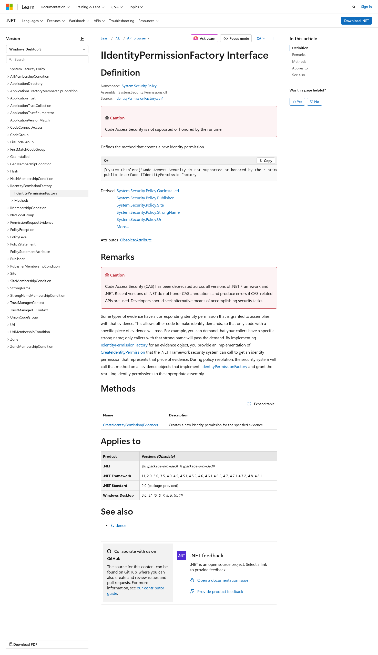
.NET (118, 38)
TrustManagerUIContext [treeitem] (29, 310)
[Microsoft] (9, 7)
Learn (105, 38)
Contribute (91, 639)
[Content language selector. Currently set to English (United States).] (29, 627)
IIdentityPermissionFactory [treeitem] (35, 193)
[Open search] (354, 7)
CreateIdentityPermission (123, 352)
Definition (300, 47)
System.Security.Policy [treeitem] (27, 68)
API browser (136, 38)
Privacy (112, 639)
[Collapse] (82, 38)
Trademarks (212, 639)
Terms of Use (187, 639)
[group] (189, 173)
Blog (69, 639)
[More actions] (272, 38)
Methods (299, 61)
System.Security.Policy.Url (139, 219)
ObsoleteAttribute (136, 239)
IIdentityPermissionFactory (124, 344)
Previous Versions (46, 639)
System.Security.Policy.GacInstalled (148, 190)
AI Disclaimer (16, 639)
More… (123, 226)
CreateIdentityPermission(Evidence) (130, 424)
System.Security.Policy (139, 85)
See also (298, 74)
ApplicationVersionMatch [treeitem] (30, 120)
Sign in (366, 6)
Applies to (300, 68)
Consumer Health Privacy (147, 639)
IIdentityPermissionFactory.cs (137, 98)
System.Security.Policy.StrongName (148, 212)
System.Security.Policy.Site (140, 205)
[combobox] (47, 49)
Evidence (118, 525)
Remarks (298, 54)
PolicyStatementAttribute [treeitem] (30, 251)
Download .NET (356, 20)
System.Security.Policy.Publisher (145, 197)
